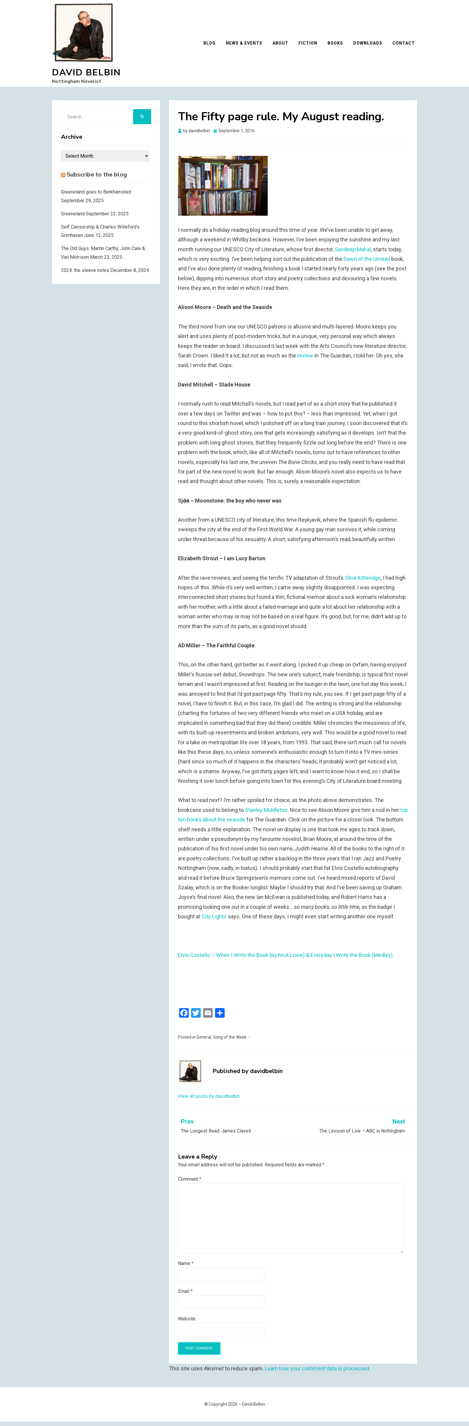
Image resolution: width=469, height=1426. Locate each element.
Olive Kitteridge (363, 582)
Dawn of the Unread (367, 263)
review (305, 360)
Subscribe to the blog (97, 179)
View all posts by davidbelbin (209, 1101)
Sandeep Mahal (353, 253)
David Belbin (86, 75)
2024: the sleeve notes (85, 274)
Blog (211, 45)
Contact (406, 45)
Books (337, 45)
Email (185, 1295)
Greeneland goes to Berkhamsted (96, 196)
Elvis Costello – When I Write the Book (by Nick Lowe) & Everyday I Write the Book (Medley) (285, 959)
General (204, 1041)
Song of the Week (229, 1041)
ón (186, 505)
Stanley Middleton (266, 814)
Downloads (369, 45)
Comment (189, 1183)
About (282, 45)
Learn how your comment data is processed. (317, 1373)
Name (186, 1268)
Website (187, 1323)
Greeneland (73, 218)
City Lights (214, 921)
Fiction (310, 45)
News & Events (246, 45)
